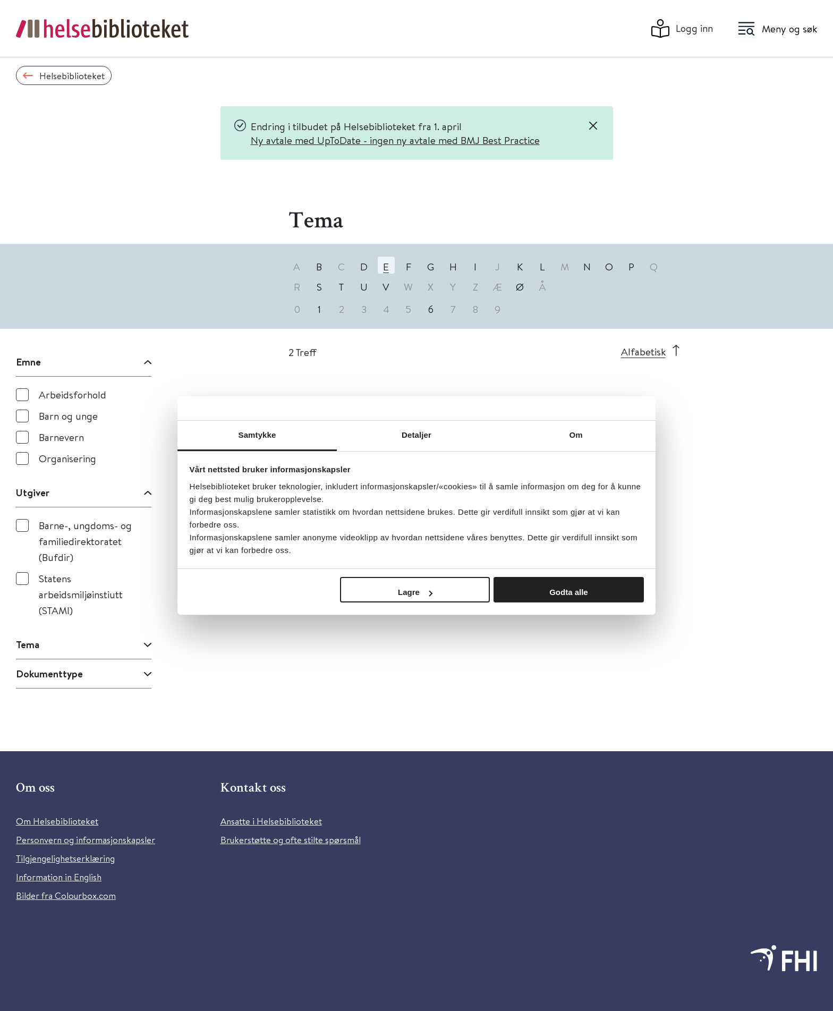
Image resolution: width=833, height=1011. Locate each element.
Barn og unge (68, 415)
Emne (28, 362)
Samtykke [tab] (257, 434)
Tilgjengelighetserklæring (65, 858)
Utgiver (32, 492)
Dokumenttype (49, 674)
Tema (27, 644)
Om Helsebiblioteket (57, 821)
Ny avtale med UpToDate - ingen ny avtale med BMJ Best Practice (395, 140)
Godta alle (568, 592)
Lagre (415, 592)
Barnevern (61, 437)
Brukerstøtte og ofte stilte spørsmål (290, 840)
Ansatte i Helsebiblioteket (271, 821)
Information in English (58, 877)
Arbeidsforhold (72, 394)
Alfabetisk (643, 351)
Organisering (67, 458)
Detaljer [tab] (416, 434)
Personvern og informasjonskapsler (85, 840)
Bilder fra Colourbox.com (66, 895)
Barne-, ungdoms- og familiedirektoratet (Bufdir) (85, 541)
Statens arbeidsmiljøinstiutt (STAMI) (81, 594)
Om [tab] (575, 434)
